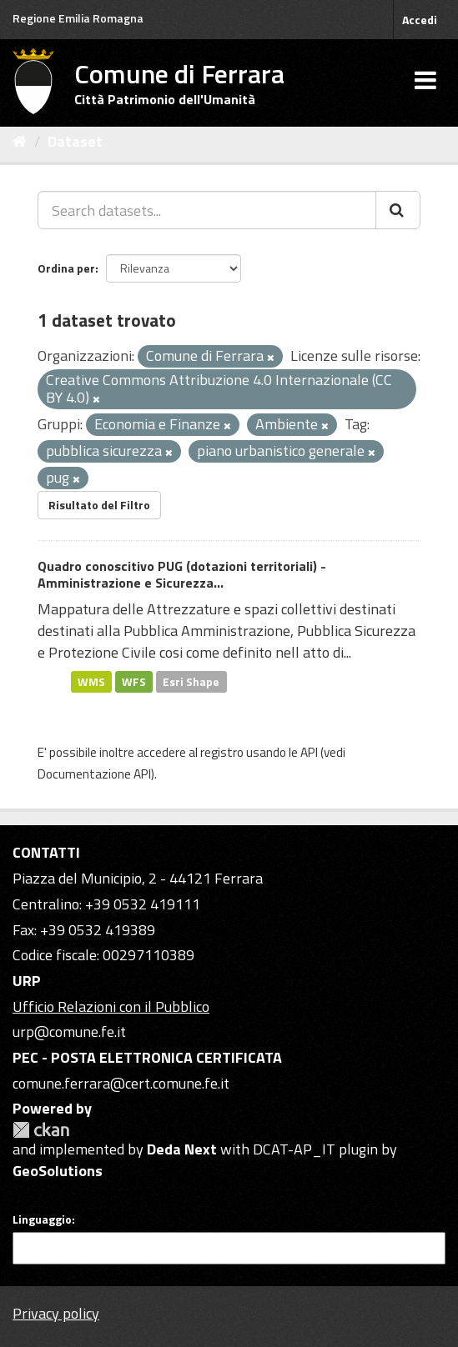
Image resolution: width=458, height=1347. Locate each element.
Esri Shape (191, 681)
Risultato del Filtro (99, 504)
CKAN (41, 1130)
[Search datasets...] (207, 210)
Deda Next (182, 1149)
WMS (91, 681)
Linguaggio (42, 1219)
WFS (134, 681)
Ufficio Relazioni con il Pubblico (111, 1006)
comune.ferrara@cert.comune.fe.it (121, 1083)
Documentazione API (94, 774)
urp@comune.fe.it (69, 1031)
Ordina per (66, 268)
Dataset (75, 141)
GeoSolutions (58, 1170)
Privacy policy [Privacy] (56, 1313)
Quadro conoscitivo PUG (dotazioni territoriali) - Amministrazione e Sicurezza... (182, 574)
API (309, 752)
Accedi (419, 19)
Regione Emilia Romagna (78, 18)
